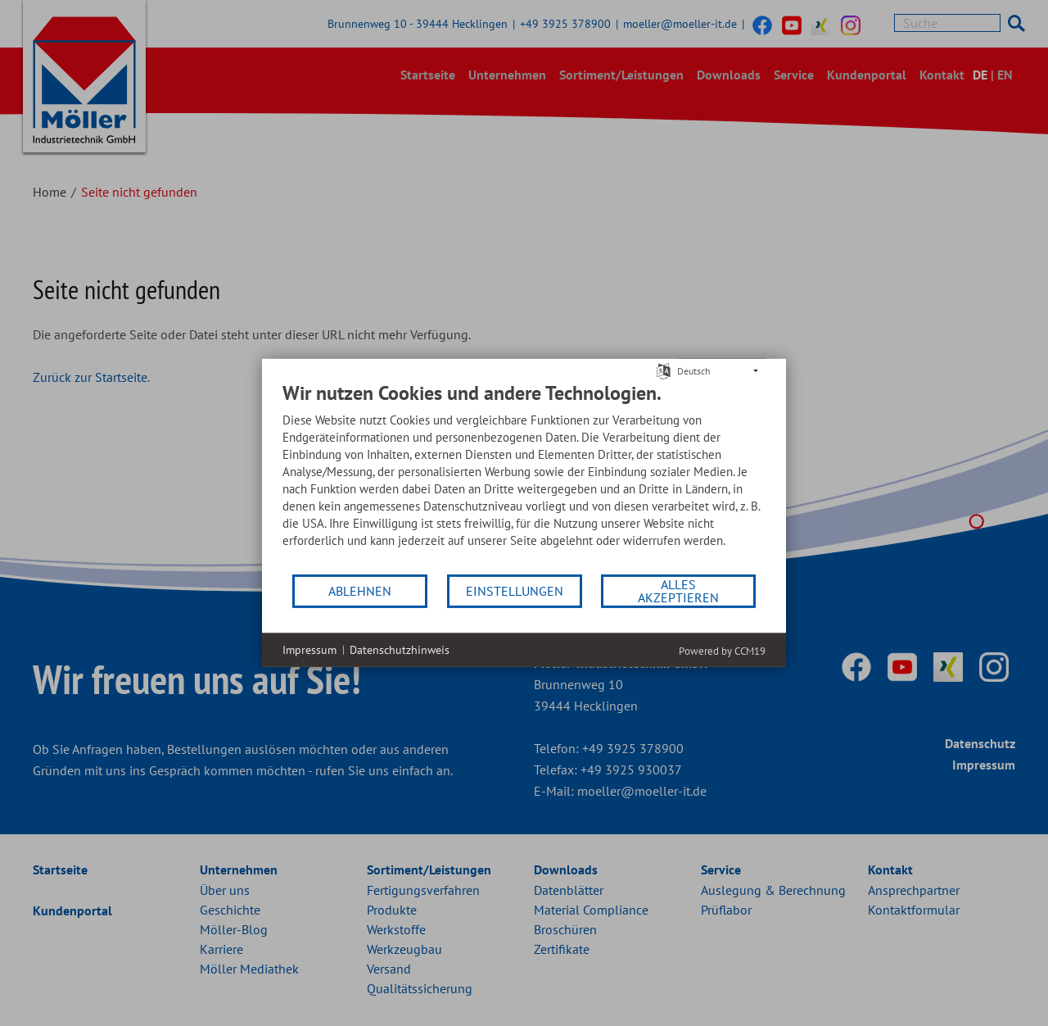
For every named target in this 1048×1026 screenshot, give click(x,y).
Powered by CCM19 (722, 651)
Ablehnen (359, 591)
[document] (524, 477)
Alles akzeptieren (678, 591)
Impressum (309, 649)
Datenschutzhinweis (399, 649)
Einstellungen (514, 591)
